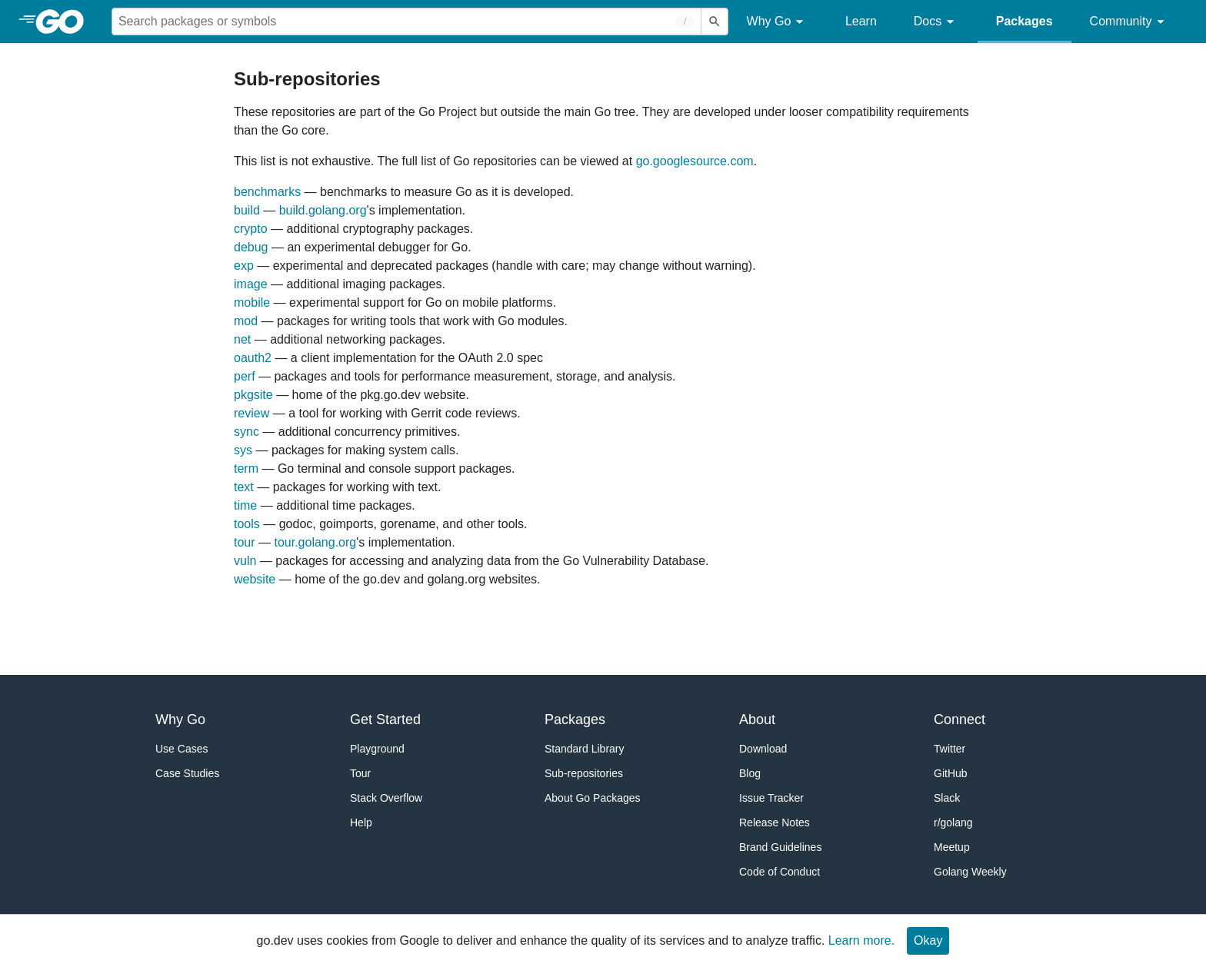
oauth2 (253, 357)
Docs (936, 22)
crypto (251, 228)
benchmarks (267, 191)
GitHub (951, 773)
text (244, 486)
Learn (861, 21)
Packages (1024, 21)
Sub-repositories (584, 773)
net (242, 339)
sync (246, 431)
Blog (750, 773)
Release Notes (774, 822)
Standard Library (585, 749)
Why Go (777, 22)
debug (251, 247)
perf (244, 376)
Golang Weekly (970, 872)
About (757, 719)
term (246, 468)
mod (246, 320)
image (251, 284)
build (247, 210)
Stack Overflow (386, 798)
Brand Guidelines (780, 847)
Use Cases (181, 749)
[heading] (65, 21)
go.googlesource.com (695, 161)
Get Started (385, 719)
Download (763, 749)
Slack (947, 798)
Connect (959, 719)
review (251, 413)
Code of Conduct (779, 872)
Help (361, 822)
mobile (252, 302)
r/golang (953, 822)
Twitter (949, 749)
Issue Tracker (771, 798)
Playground (377, 749)
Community (1129, 22)
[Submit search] (714, 21)
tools (247, 523)
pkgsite (253, 394)
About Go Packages (593, 798)
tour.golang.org (315, 542)
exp (244, 265)
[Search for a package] (406, 21)
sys (243, 450)
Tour (360, 773)
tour (244, 542)
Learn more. (861, 940)
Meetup (952, 847)
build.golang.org (323, 210)
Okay (928, 940)
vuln (245, 560)
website (254, 579)
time (245, 505)
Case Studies (187, 773)
